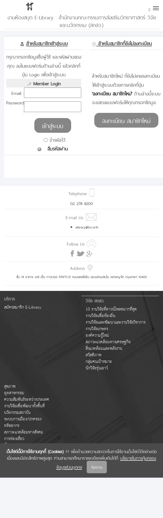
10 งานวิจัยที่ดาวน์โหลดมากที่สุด (111, 309)
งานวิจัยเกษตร (97, 329)
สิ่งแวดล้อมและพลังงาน (104, 349)
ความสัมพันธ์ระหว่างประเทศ (26, 399)
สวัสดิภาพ (93, 355)
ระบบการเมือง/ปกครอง (22, 419)
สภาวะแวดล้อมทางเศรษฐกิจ (108, 342)
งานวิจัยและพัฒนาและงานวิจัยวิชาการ (116, 322)
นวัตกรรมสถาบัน (17, 413)
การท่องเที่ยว (14, 439)
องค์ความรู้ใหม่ (97, 335)
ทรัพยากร (11, 426)
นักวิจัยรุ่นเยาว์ (97, 368)
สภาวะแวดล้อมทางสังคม (23, 432)
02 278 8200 (81, 203)
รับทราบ (96, 466)
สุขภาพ (10, 386)
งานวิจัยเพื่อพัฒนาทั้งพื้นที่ (24, 406)
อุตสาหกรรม (14, 393)
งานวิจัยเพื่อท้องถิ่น (100, 316)
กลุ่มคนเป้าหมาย (99, 362)
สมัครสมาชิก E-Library (22, 307)
